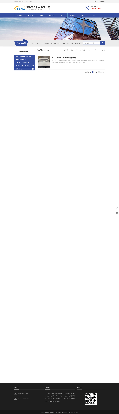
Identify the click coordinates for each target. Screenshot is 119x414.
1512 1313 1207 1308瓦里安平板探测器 (64, 58)
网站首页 (19, 15)
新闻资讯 (51, 15)
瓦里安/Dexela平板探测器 (99, 50)
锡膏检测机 (19, 69)
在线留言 (72, 15)
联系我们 (83, 15)
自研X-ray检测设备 (21, 59)
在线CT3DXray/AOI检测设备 (23, 56)
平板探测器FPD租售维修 (86, 50)
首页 (86, 72)
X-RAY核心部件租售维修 (22, 62)
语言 (94, 15)
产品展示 (77, 50)
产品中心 (40, 15)
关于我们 (30, 15)
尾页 (103, 72)
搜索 (102, 43)
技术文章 (62, 15)
